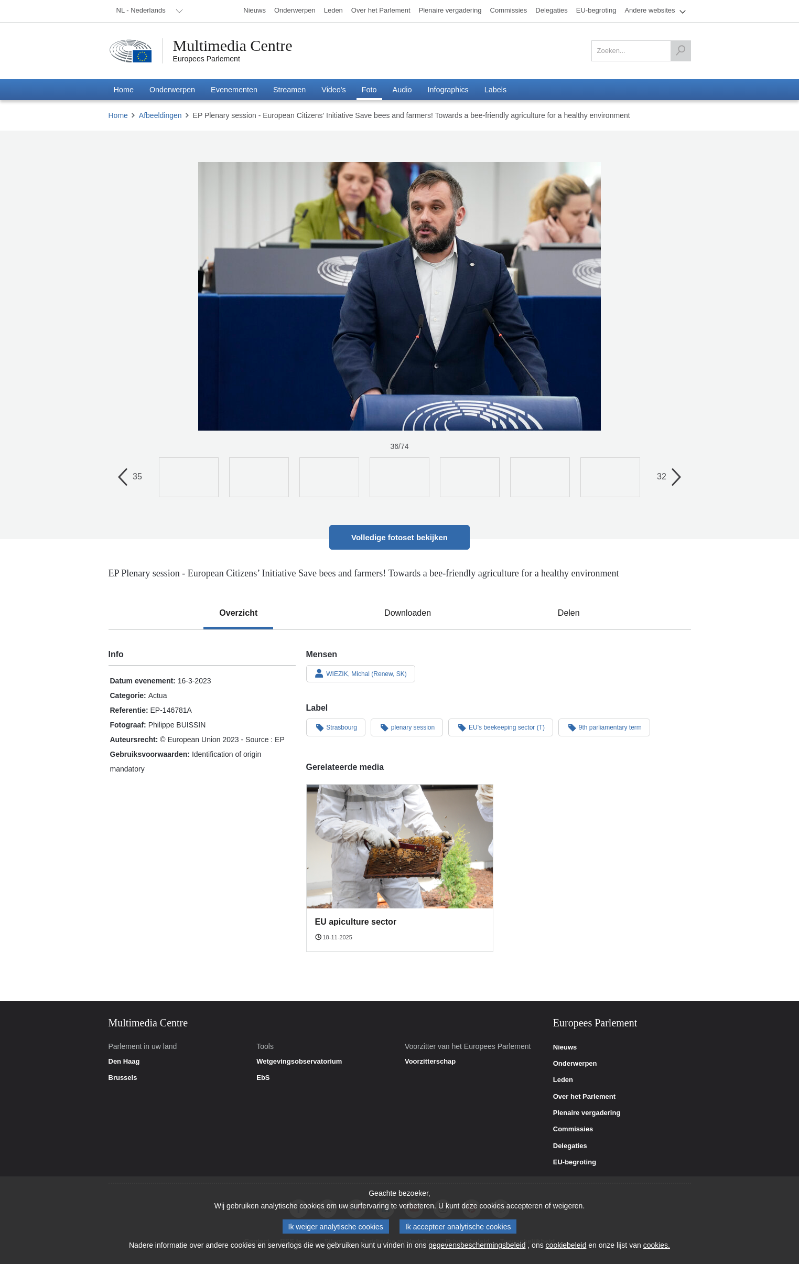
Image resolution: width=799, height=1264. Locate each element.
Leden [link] (563, 1080)
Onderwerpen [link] (575, 1063)
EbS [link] (262, 1077)
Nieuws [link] (565, 1047)
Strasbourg (336, 727)
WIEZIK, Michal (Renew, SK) (361, 673)
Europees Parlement (206, 59)
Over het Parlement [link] (584, 1096)
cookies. (656, 1245)
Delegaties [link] (570, 1146)
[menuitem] (148, 11)
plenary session (407, 727)
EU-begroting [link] (574, 1162)
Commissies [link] (573, 1129)
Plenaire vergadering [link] (587, 1113)
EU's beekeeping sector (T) (501, 727)
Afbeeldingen (160, 115)
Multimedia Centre (233, 46)
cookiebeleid (566, 1245)
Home (118, 115)
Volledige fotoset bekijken (399, 537)
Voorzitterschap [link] (430, 1061)
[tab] (238, 613)
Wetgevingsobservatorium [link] (299, 1061)
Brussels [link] (123, 1077)
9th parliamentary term (604, 727)
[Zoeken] (680, 51)
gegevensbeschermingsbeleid (476, 1245)
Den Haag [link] (124, 1061)
